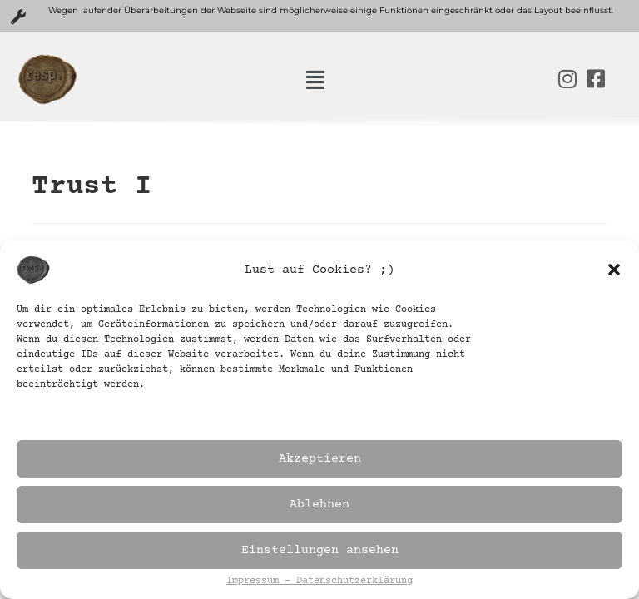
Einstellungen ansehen (320, 550)
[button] (614, 269)
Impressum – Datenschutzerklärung (319, 582)
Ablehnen (319, 505)
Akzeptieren (320, 459)
